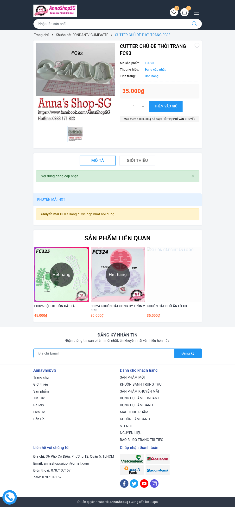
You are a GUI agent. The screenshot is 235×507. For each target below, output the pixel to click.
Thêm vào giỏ (166, 106)
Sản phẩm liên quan (117, 238)
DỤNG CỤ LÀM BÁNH (136, 405)
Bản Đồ (38, 419)
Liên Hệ (39, 412)
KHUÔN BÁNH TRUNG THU (141, 384)
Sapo (154, 502)
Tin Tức (39, 398)
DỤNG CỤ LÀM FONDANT (139, 398)
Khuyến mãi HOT (51, 199)
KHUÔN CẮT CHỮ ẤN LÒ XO (167, 306)
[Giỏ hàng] (184, 12)
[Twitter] (134, 483)
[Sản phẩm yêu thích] (174, 12)
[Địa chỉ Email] (104, 353)
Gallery (38, 405)
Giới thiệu (40, 384)
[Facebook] (124, 483)
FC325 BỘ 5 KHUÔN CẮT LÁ (54, 306)
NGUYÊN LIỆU (131, 433)
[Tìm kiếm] (194, 24)
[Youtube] (144, 483)
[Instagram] (154, 483)
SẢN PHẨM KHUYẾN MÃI (139, 391)
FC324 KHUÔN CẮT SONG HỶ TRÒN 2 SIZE (118, 308)
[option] (75, 82)
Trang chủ (41, 377)
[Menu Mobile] (197, 12)
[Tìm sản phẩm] (110, 24)
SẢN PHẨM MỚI (132, 377)
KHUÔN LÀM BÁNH (135, 419)
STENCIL (127, 426)
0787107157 (61, 470)
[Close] (193, 176)
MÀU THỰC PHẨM (134, 412)
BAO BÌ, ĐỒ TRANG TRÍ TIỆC (141, 440)
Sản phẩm (41, 391)
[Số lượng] (134, 106)
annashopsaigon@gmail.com (66, 463)
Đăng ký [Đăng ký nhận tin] (188, 353)
